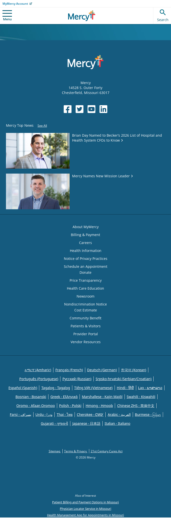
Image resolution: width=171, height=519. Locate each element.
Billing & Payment (85, 234)
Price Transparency (86, 280)
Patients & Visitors (86, 326)
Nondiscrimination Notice (85, 304)
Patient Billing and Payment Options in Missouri (85, 502)
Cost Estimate (85, 310)
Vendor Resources (86, 341)
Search (163, 14)
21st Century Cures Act (107, 451)
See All (42, 125)
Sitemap (55, 451)
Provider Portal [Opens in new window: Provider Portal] (85, 334)
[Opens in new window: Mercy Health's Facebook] (68, 109)
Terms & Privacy (75, 451)
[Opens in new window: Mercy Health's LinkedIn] (103, 109)
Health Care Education (85, 288)
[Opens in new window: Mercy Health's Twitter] (80, 109)
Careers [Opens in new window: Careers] (85, 242)
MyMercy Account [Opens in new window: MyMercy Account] (15, 3)
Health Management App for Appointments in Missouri (85, 515)
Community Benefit (85, 318)
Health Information (85, 250)
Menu (7, 15)
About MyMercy (86, 226)
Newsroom (85, 296)
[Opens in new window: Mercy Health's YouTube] (91, 109)
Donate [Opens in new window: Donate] (85, 272)
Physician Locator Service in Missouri (85, 509)
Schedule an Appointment (85, 266)
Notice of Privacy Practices (85, 258)
